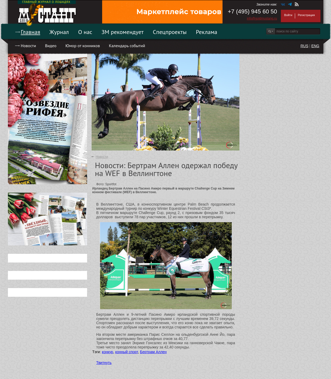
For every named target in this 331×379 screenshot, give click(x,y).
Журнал (59, 32)
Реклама (206, 32)
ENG (315, 46)
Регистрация (306, 15)
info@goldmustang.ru (262, 18)
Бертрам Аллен (153, 352)
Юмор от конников (82, 45)
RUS (304, 46)
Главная (30, 32)
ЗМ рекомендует (123, 32)
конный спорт (126, 352)
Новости (28, 45)
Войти (288, 15)
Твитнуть (104, 363)
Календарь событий (127, 45)
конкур (107, 352)
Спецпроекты (170, 32)
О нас (85, 32)
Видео (50, 45)
